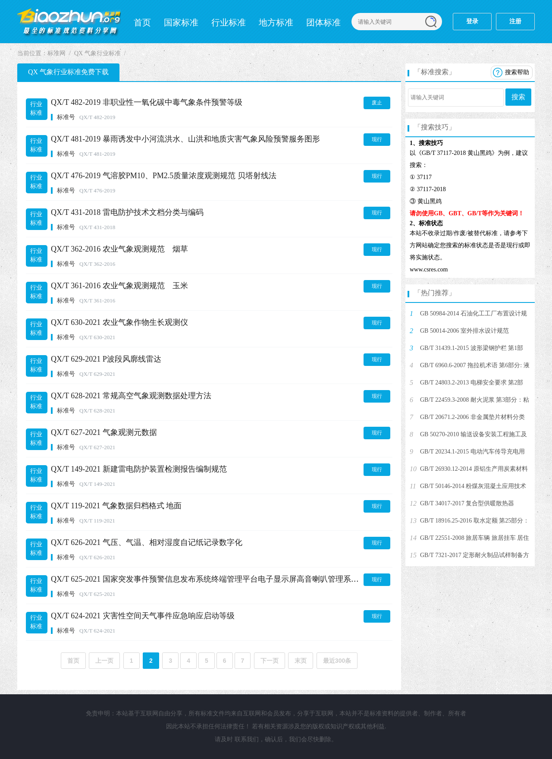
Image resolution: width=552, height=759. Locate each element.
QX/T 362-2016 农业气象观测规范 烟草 (119, 249)
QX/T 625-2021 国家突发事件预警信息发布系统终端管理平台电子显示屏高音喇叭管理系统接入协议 (220, 579)
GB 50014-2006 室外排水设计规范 (464, 331)
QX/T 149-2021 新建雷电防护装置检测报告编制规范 (139, 469)
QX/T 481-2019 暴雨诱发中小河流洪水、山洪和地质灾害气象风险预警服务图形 (185, 139)
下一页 (269, 660)
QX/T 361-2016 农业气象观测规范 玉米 (119, 285)
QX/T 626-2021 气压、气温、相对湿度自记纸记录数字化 (146, 542)
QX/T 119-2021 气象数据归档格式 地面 (116, 505)
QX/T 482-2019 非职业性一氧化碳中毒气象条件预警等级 (146, 102)
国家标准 (181, 22)
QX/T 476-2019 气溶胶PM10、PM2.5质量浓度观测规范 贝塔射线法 (163, 175)
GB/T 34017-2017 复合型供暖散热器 (467, 503)
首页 (142, 22)
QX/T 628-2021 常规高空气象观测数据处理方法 (131, 395)
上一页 (104, 660)
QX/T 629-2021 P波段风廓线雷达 (106, 359)
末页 (301, 660)
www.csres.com (429, 269)
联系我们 (247, 739)
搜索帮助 (517, 72)
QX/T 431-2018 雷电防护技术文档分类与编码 (127, 212)
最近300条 (337, 660)
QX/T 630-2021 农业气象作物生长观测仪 (119, 322)
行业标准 (228, 22)
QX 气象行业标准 (97, 53)
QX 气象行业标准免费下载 (68, 72)
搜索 (518, 97)
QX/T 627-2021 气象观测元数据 (104, 432)
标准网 (69, 21)
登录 (472, 21)
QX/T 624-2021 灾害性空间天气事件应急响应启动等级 (143, 615)
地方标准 (276, 22)
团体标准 (323, 22)
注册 (515, 21)
